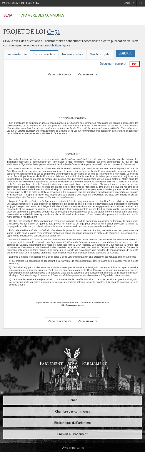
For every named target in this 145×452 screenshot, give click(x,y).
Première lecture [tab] (17, 54)
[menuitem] (129, 3)
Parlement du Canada (20, 3)
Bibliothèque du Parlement (72, 423)
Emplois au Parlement (72, 434)
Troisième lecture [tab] (72, 54)
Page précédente (60, 74)
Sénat (8, 15)
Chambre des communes (42, 15)
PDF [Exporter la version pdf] (134, 63)
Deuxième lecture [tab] (44, 54)
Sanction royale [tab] (99, 54)
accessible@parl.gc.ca (55, 45)
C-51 (53, 32)
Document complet (113, 63)
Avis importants (73, 447)
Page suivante (87, 74)
